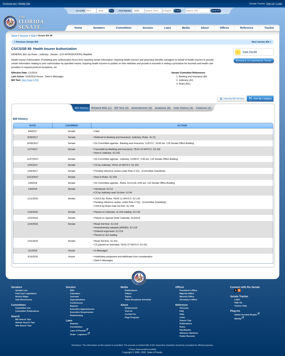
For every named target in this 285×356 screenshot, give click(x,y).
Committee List (22, 308)
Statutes (74, 323)
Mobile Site (24, 3)
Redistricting (76, 315)
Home (78, 27)
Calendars (75, 293)
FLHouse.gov (10, 3)
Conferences (76, 303)
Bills (72, 290)
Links (182, 317)
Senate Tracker (239, 296)
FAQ (182, 311)
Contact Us (130, 314)
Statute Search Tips (25, 322)
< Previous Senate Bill (26, 41)
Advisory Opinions (189, 333)
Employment (131, 308)
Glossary (184, 308)
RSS (239, 290)
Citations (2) (203, 107)
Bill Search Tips (23, 319)
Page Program (132, 317)
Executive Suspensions (81, 312)
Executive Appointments (82, 309)
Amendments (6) (141, 107)
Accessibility (150, 349)
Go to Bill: (80, 11)
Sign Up (270, 3)
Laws (167, 27)
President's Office (188, 290)
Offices (224, 27)
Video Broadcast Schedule (138, 300)
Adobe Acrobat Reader (247, 315)
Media (186, 27)
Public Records (187, 336)
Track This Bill (246, 52)
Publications (131, 290)
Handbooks (185, 330)
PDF (36, 80)
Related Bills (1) (101, 107)
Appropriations (77, 300)
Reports (74, 306)
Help (182, 314)
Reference (246, 27)
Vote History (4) (183, 107)
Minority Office (187, 296)
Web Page (26, 80)
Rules (182, 327)
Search (15, 316)
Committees (123, 27)
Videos (128, 293)
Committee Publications (27, 311)
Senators (99, 27)
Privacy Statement (137, 349)
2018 (33, 35)
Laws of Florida (79, 331)
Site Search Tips (23, 325)
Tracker (269, 27)
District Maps (21, 296)
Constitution (76, 327)
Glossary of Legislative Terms (253, 60)
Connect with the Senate (245, 287)
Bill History (82, 107)
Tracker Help (240, 306)
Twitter (235, 290)
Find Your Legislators (26, 293)
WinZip (239, 319)
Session (147, 27)
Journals (74, 296)
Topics (128, 296)
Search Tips (185, 320)
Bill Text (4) (121, 107)
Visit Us (129, 311)
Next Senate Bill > (261, 41)
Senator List (21, 290)
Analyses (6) (163, 107)
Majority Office (187, 293)
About (205, 27)
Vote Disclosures (23, 300)
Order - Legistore (80, 334)
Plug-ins (235, 310)
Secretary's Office (188, 300)
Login (279, 3)
